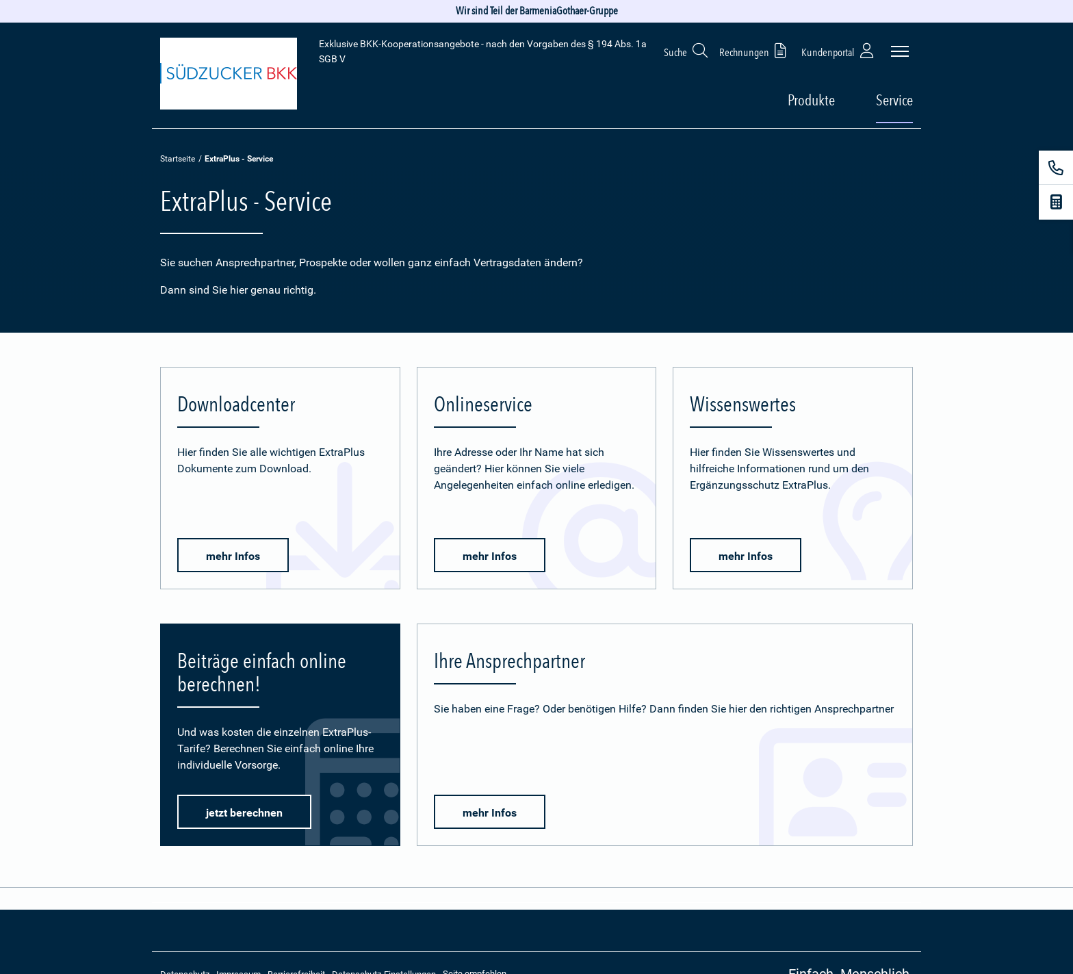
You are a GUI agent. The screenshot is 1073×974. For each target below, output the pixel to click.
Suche (686, 50)
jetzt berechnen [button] (244, 812)
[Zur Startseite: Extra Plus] (228, 76)
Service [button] (894, 100)
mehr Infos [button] (233, 556)
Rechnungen (755, 50)
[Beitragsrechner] (1056, 202)
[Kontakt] (1056, 168)
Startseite (177, 159)
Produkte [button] (811, 100)
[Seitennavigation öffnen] (900, 51)
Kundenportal (839, 50)
